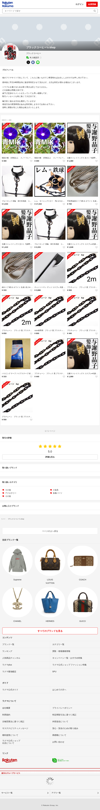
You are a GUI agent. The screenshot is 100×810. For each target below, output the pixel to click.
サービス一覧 (7, 793)
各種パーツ (57, 493)
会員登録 (92, 4)
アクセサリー (10, 493)
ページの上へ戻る (50, 531)
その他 (8, 490)
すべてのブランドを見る (50, 631)
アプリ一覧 (56, 793)
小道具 (55, 490)
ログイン (79, 4)
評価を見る (50, 457)
